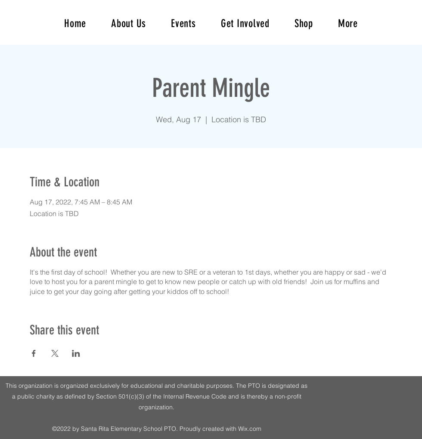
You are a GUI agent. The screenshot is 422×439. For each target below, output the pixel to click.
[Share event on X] (55, 353)
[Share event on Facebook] (34, 353)
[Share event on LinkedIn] (76, 353)
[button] (348, 23)
